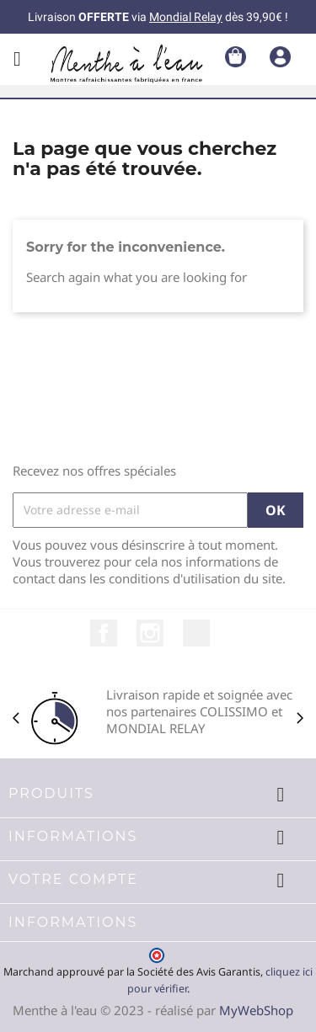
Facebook (103, 633)
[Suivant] (300, 718)
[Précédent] (16, 718)
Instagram (150, 633)
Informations (72, 922)
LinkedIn (196, 633)
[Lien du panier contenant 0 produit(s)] (235, 55)
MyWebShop (256, 1010)
